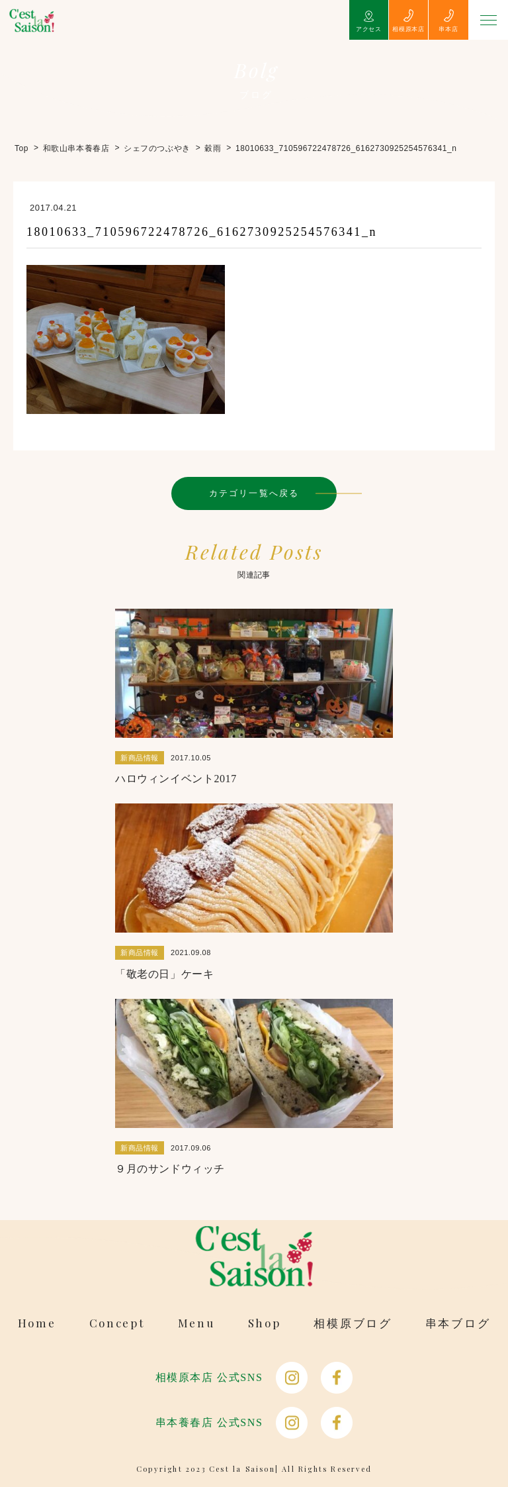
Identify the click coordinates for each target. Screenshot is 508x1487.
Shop (264, 1323)
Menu (196, 1323)
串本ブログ (458, 1323)
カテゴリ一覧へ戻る (254, 493)
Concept (117, 1323)
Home (37, 1323)
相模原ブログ (353, 1323)
